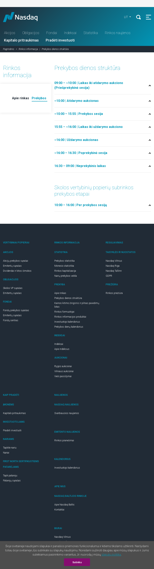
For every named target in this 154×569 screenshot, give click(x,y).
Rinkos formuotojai (64, 311)
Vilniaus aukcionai (64, 371)
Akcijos (9, 33)
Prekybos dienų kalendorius (68, 326)
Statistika (90, 33)
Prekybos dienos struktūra (68, 298)
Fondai (51, 33)
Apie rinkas (60, 293)
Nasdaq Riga (113, 265)
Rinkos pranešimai (64, 440)
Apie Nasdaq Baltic (64, 504)
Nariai (6, 452)
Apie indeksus (61, 349)
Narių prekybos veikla (65, 275)
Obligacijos (30, 33)
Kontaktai (59, 509)
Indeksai (70, 33)
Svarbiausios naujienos (66, 413)
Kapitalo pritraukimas (21, 40)
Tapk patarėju (10, 475)
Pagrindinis (8, 49)
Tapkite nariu (9, 447)
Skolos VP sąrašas (12, 288)
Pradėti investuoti (60, 40)
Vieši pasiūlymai (63, 376)
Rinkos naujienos (118, 33)
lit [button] (126, 17)
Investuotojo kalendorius (67, 321)
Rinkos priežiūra (114, 293)
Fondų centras (10, 320)
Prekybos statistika (64, 260)
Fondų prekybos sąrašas (16, 310)
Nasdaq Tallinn (114, 270)
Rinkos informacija (28, 49)
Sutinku (77, 562)
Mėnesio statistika (64, 265)
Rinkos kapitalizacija (65, 270)
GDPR (109, 275)
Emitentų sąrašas (12, 265)
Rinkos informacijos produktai (70, 316)
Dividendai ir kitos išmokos (17, 270)
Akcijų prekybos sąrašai (15, 260)
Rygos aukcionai (63, 366)
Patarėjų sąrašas (12, 480)
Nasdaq (24, 17)
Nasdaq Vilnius (114, 260)
